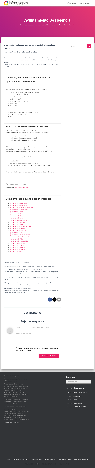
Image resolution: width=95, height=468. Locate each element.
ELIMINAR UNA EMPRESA (11, 422)
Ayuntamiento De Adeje (16, 218)
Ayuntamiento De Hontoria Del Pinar (20, 235)
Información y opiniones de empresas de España (73, 459)
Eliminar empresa (36, 459)
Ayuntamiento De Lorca (16, 232)
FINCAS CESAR (76, 396)
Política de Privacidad (49, 464)
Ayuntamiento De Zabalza (17, 245)
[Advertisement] (81, 82)
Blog (8, 459)
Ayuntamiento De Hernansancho (19, 220)
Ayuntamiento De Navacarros (18, 205)
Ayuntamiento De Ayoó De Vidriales (20, 237)
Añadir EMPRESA (72, 3)
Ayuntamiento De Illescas (17, 251)
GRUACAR (76, 400)
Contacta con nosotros (20, 459)
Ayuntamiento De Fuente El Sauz (19, 209)
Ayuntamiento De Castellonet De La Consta (22, 207)
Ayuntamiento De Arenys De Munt (19, 230)
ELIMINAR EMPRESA (85, 3)
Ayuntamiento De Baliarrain (17, 247)
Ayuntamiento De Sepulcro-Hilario (19, 241)
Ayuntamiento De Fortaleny (17, 228)
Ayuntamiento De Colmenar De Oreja (20, 226)
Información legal (50, 459)
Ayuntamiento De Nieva (16, 211)
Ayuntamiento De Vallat (16, 239)
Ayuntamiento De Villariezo (17, 243)
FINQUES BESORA (78, 403)
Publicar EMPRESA (64, 464)
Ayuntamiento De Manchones (18, 203)
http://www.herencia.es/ (22, 187)
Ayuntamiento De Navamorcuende (20, 214)
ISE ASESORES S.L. (84, 392)
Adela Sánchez (72, 392)
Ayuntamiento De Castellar (17, 222)
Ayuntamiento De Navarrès (17, 216)
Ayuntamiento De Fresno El (17, 249)
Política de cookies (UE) (32, 464)
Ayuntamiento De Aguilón (17, 224)
